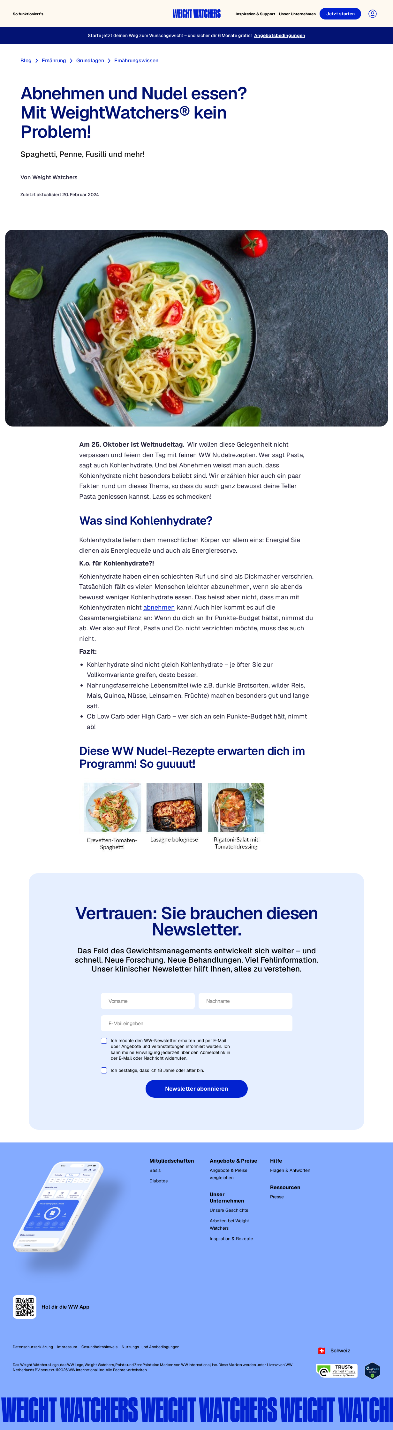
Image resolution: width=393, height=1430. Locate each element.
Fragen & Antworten (290, 1170)
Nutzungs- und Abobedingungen (150, 1346)
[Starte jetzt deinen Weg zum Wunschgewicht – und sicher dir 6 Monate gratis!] (196, 35)
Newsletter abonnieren (196, 1088)
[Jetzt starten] (340, 13)
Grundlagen (90, 60)
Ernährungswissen (136, 60)
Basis (155, 1170)
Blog (26, 60)
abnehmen (159, 607)
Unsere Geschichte (229, 1210)
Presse (277, 1197)
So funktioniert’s (28, 14)
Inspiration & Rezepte (231, 1239)
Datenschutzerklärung (33, 1346)
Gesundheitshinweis (99, 1346)
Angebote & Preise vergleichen (228, 1173)
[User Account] (372, 13)
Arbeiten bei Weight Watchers (229, 1224)
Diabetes (158, 1181)
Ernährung (54, 60)
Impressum (67, 1346)
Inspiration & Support (255, 14)
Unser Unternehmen (297, 14)
